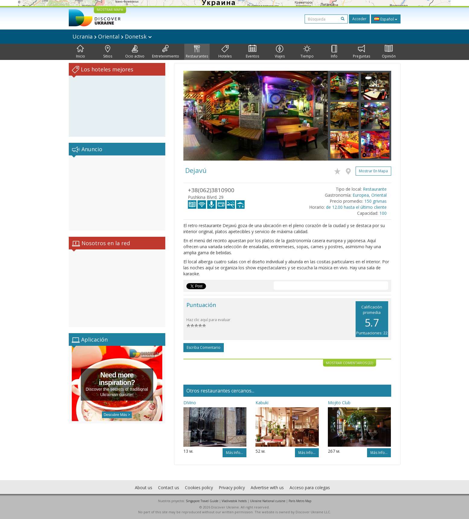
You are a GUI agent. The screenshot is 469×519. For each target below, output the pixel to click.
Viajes (280, 52)
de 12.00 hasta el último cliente (356, 207)
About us (143, 487)
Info (334, 52)
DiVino (189, 402)
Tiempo (307, 52)
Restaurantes (197, 52)
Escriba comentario (203, 347)
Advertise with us (267, 487)
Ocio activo (134, 52)
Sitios (107, 52)
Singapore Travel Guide (202, 501)
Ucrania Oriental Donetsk (112, 36)
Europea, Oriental (370, 195)
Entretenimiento (165, 52)
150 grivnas (375, 201)
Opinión (389, 52)
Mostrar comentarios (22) (349, 363)
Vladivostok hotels (234, 501)
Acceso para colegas (310, 487)
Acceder (359, 18)
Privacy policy (232, 487)
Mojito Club (339, 402)
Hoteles (225, 52)
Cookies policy (199, 487)
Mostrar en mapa (373, 171)
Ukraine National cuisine (267, 501)
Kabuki (261, 402)
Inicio (80, 52)
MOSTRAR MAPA (110, 9)
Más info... (234, 452)
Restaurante (375, 189)
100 (383, 213)
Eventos (252, 52)
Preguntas (361, 52)
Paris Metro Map (300, 501)
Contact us (168, 487)
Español (385, 19)
